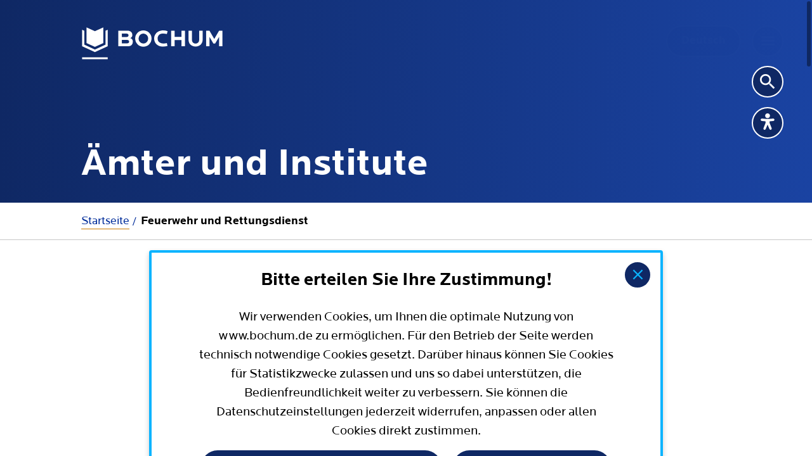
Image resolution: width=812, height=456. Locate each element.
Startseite (105, 220)
